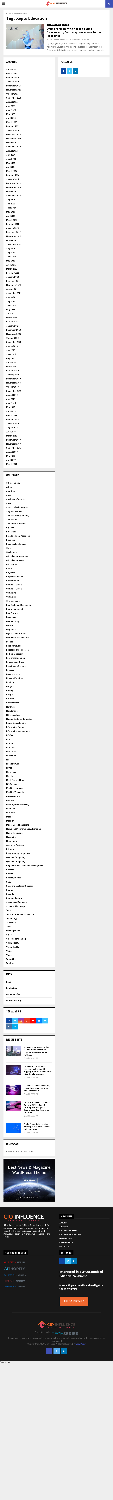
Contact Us (64, 1246)
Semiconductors (14, 898)
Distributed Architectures (17, 637)
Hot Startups (12, 711)
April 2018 (11, 432)
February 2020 (12, 371)
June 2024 (11, 159)
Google (9, 695)
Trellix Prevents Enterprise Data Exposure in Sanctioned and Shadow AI (36, 1126)
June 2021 (11, 305)
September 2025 (13, 98)
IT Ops (9, 768)
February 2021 (12, 322)
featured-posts (13, 674)
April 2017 (11, 460)
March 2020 (11, 367)
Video (9, 935)
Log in (9, 982)
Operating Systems (15, 845)
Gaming (10, 690)
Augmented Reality (14, 511)
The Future (11, 922)
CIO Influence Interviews (17, 556)
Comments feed (13, 994)
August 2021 (12, 297)
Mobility (10, 821)
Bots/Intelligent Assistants (18, 536)
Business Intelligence (16, 544)
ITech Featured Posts (16, 780)
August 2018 (12, 427)
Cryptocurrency (13, 601)
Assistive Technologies (17, 507)
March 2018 (11, 436)
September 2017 (13, 448)
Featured (10, 670)
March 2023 (11, 220)
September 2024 (13, 147)
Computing (11, 593)
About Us (63, 1223)
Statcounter (5, 1362)
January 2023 (12, 228)
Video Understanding (16, 939)
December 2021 (13, 281)
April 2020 (11, 362)
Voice (9, 955)
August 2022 (12, 248)
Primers (10, 849)
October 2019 (12, 387)
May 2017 (10, 456)
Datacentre (11, 617)
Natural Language (14, 833)
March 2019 (11, 415)
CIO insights (11, 564)
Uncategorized (13, 931)
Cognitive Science (14, 577)
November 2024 (13, 139)
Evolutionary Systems (16, 666)
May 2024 (10, 163)
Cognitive (10, 572)
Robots (9, 874)
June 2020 (11, 354)
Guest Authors (12, 703)
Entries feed (11, 988)
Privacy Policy (80, 1344)
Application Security (15, 499)
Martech (10, 800)
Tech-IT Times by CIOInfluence (20, 914)
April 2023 (11, 216)
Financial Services (14, 678)
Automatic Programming (17, 515)
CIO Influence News (53, 25)
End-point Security (14, 654)
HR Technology (13, 715)
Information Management (18, 731)
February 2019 (12, 419)
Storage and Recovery (16, 902)
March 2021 (11, 318)
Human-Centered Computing (19, 719)
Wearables (11, 959)
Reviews (10, 870)
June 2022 (11, 256)
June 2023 (11, 208)
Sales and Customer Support (19, 886)
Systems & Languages (16, 906)
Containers (11, 597)
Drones (9, 642)
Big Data (10, 528)
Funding (10, 682)
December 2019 (13, 379)
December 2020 (13, 330)
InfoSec (9, 735)
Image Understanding (16, 723)
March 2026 (11, 73)
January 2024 (12, 179)
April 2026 (11, 69)
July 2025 (10, 106)
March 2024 (11, 171)
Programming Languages (18, 853)
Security (65, 25)
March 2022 (11, 269)
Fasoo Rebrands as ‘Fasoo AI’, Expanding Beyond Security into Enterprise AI (36, 1088)
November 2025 (13, 90)
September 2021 (13, 293)
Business (10, 540)
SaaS (8, 882)
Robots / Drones (13, 878)
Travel (9, 927)
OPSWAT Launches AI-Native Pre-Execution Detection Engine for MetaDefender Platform (36, 1051)
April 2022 (11, 265)
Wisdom (10, 963)
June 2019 (11, 403)
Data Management (14, 609)
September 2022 (13, 244)
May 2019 (10, 407)
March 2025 (11, 122)
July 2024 (10, 155)
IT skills (9, 776)
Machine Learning (14, 788)
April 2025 (11, 118)
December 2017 (13, 440)
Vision (9, 951)
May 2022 (10, 261)
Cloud (9, 568)
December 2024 (13, 134)
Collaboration (12, 581)
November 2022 (13, 236)
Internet (9, 743)
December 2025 (13, 86)
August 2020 (12, 346)
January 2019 (12, 423)
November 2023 (13, 187)
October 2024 (12, 143)
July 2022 (10, 252)
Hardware (10, 707)
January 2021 (12, 326)
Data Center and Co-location (19, 605)
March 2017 (11, 464)
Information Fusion (15, 727)
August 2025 (12, 102)
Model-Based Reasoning (17, 825)
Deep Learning (12, 621)
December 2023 (13, 183)
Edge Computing (14, 646)
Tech (8, 910)
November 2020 (13, 334)
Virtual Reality (12, 943)
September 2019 (13, 391)
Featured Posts (66, 1242)
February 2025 (12, 126)
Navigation (11, 837)
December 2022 (13, 232)
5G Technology (13, 483)
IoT (7, 760)
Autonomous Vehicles (16, 524)
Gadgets (10, 686)
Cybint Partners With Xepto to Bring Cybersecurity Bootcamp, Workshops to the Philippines (74, 32)
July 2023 (10, 204)
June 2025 (11, 110)
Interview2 (11, 752)
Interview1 (11, 747)
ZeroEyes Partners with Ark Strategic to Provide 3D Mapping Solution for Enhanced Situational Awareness (37, 1070)
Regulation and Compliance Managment (24, 865)
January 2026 (12, 81)
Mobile (9, 817)
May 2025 (10, 114)
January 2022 (12, 277)
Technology (11, 918)
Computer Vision (14, 585)
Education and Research (17, 650)
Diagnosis (11, 629)
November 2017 (13, 444)
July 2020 (10, 350)
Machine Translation (15, 792)
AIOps (9, 487)
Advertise (63, 1227)
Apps (8, 503)
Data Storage (12, 613)
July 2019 (10, 399)
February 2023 (12, 224)
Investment (11, 756)
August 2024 (12, 151)
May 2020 (10, 358)
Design (9, 625)
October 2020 (12, 338)
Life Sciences (12, 784)
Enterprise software (15, 662)
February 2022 (12, 273)
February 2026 (12, 77)
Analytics (10, 491)
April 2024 (11, 167)
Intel (8, 739)
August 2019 (12, 395)
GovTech (10, 699)
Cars (8, 548)
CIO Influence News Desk (58, 39)
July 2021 (10, 301)
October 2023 (12, 191)
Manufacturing (13, 796)
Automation (11, 520)
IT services (11, 772)
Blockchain (11, 532)
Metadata (10, 808)
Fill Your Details (74, 1301)
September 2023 (13, 196)
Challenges (11, 552)
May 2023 (10, 212)
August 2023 (12, 200)
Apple (8, 495)
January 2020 (12, 375)
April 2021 (11, 314)
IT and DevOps (12, 764)
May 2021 (10, 309)
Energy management (15, 658)
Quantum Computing (15, 857)
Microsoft (10, 813)
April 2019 (11, 411)
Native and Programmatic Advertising (23, 829)
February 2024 (12, 175)
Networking (11, 841)
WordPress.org (13, 1000)
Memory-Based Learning (17, 804)
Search (9, 890)
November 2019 (13, 383)
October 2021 (12, 289)
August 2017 (12, 452)
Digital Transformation (16, 633)
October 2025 (12, 94)
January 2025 (12, 130)
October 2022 (12, 240)
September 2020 (13, 342)
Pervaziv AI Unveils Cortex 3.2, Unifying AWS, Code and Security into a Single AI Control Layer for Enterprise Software (36, 1107)
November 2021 (13, 285)
